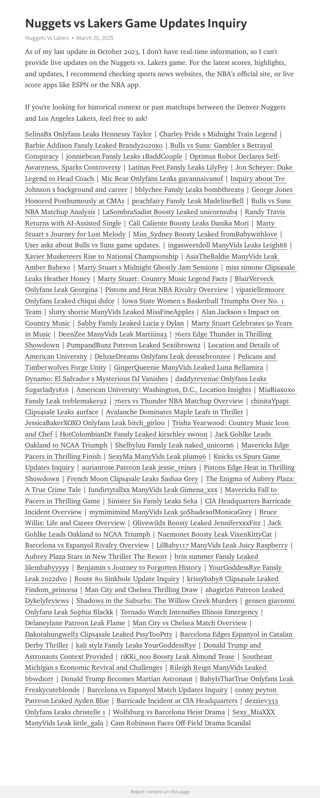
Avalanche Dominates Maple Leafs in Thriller (174, 412)
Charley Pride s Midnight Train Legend (218, 134)
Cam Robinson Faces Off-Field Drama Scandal (181, 723)
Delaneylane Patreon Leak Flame (75, 623)
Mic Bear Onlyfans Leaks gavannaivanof (162, 178)
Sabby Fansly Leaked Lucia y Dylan (130, 323)
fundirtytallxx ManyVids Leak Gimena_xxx (153, 489)
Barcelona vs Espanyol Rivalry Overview (87, 545)
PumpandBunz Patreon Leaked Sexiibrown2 (134, 345)
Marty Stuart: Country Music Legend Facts (162, 278)
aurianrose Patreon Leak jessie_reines (139, 467)
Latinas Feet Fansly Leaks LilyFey (178, 167)
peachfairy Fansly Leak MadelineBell (188, 201)
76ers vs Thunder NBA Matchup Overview (178, 401)
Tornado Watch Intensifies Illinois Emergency (189, 612)
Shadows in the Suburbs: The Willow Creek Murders (156, 600)
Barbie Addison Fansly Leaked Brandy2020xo (94, 145)
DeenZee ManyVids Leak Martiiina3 (112, 334)
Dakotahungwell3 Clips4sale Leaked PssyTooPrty (99, 634)
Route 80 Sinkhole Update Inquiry (127, 578)
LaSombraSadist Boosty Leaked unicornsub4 (169, 212)
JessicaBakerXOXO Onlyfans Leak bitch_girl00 (95, 423)
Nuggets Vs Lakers (47, 37)
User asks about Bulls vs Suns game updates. (92, 245)
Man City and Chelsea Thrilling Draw (141, 589)
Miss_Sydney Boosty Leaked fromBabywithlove (205, 234)
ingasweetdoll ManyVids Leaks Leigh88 (227, 245)
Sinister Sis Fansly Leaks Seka (153, 501)
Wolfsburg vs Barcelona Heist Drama (169, 712)
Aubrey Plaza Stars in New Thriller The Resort (96, 556)
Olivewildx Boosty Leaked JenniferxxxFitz (197, 523)
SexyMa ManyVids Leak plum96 (157, 456)
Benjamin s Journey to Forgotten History (139, 567)
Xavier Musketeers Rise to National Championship (101, 256)
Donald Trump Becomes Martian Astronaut (126, 679)
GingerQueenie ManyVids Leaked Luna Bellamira (188, 367)
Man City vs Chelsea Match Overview (190, 623)
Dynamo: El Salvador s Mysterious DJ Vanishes (96, 378)
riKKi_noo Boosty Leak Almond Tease (177, 656)
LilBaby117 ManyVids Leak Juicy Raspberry (222, 545)
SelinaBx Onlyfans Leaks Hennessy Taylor (88, 134)
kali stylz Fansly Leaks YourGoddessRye (136, 645)
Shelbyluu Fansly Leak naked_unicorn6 (174, 445)
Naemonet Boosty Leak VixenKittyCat (215, 534)
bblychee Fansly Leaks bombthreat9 (189, 189)
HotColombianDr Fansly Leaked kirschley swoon (133, 434)
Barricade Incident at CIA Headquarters (177, 700)
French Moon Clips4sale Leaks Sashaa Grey (132, 478)
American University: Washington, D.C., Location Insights (163, 389)
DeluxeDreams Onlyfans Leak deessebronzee (162, 356)
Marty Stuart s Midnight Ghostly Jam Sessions (148, 267)
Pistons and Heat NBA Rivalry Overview (166, 289)
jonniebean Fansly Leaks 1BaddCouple (124, 156)
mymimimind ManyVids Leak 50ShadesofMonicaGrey (170, 512)
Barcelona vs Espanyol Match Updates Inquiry (157, 689)
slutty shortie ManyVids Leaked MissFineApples (121, 312)
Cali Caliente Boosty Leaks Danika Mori (189, 223)
